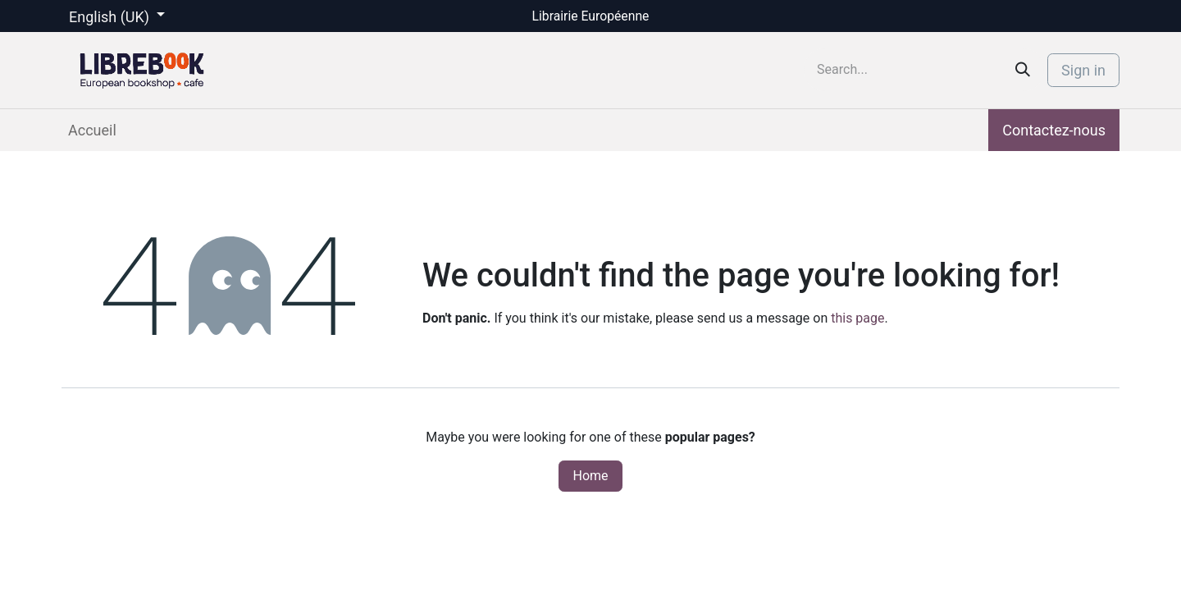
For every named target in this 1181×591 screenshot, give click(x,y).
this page (857, 318)
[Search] (1022, 69)
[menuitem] (92, 130)
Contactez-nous (1054, 130)
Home (590, 475)
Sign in (1083, 70)
